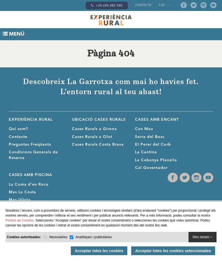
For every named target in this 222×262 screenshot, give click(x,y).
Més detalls (202, 237)
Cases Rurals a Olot (92, 137)
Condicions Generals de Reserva (33, 155)
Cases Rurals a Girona (94, 129)
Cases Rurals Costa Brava (98, 144)
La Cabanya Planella (156, 160)
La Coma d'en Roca (29, 184)
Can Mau (144, 129)
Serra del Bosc (150, 137)
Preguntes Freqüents (30, 144)
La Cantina (146, 152)
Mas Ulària (20, 200)
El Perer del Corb (153, 144)
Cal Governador (151, 168)
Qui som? (18, 129)
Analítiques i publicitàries (93, 237)
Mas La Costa (22, 192)
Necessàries (58, 237)
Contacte (143, 5)
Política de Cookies (19, 220)
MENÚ (13, 34)
